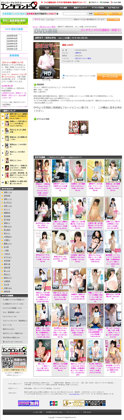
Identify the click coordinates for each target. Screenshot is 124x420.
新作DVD (6, 329)
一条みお (7, 254)
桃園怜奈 (7, 213)
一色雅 (6, 250)
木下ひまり (8, 257)
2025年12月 (14, 49)
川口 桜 (6, 285)
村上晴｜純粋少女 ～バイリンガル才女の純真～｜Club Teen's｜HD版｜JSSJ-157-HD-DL (95, 368)
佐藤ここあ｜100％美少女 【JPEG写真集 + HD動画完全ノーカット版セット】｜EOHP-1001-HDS (43, 332)
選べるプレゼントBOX (11, 342)
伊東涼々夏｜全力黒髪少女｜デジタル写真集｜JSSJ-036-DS (95, 225)
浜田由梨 (7, 196)
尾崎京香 (7, 291)
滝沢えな (7, 274)
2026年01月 (14, 46)
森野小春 (7, 264)
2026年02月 (14, 44)
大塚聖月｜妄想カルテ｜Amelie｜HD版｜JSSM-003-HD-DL (78, 297)
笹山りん (7, 233)
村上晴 (6, 247)
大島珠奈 (7, 281)
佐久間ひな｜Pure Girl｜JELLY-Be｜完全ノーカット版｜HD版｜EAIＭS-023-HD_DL (60, 332)
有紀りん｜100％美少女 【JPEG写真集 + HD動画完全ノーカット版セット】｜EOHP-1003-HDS (43, 297)
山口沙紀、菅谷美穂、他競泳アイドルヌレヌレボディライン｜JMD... (18, 175)
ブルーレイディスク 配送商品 (14, 321)
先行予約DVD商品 (9, 338)
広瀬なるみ (8, 288)
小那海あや (8, 237)
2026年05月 (14, 36)
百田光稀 (7, 261)
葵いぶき (7, 271)
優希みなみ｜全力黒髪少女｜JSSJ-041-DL (113, 296)
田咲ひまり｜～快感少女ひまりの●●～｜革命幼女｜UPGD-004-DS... (18, 168)
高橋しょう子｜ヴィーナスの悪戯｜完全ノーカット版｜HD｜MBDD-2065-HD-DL (95, 297)
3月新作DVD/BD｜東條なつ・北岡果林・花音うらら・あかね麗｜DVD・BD (14, 95)
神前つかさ (8, 226)
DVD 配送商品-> (9, 312)
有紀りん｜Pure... (16, 160)
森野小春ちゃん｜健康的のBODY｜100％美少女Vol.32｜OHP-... (18, 116)
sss (14, 43)
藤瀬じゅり (8, 244)
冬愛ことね (8, 206)
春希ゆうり (8, 278)
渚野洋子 (78, 53)
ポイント (7, 209)
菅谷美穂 (7, 216)
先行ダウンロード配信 (47, 27)
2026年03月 (14, 41)
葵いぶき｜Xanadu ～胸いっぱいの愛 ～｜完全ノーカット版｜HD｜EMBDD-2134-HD (113, 332)
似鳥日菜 (7, 268)
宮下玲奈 (7, 220)
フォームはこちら (74, 394)
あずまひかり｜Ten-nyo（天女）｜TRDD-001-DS (43, 225)
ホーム (35, 27)
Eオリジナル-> (8, 316)
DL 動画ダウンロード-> (11, 304)
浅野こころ (8, 199)
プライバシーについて (72, 412)
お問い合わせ (87, 412)
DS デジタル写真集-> (10, 308)
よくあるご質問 (37, 412)
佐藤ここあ (8, 192)
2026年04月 (14, 38)
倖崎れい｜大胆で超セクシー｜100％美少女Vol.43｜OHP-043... (18, 123)
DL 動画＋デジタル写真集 (12, 300)
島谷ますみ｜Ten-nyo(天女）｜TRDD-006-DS (60, 259)
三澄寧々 (7, 240)
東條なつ (7, 223)
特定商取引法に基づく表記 (54, 412)
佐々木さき (8, 202)
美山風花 (7, 230)
